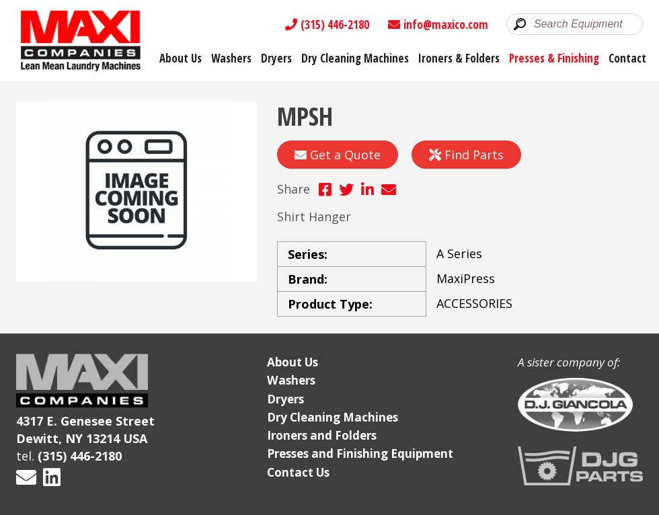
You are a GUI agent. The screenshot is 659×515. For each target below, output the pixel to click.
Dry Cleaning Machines (355, 58)
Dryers (276, 58)
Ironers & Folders (459, 58)
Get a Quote (338, 155)
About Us (180, 58)
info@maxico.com (438, 24)
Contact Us (298, 472)
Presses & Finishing (554, 58)
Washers (231, 58)
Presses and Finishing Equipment (360, 453)
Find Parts (466, 155)
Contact (627, 58)
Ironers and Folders (322, 435)
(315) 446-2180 (327, 24)
